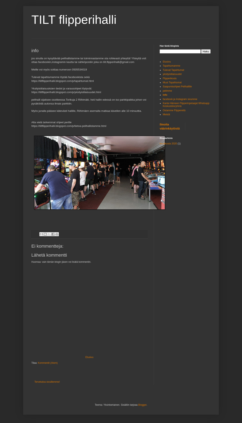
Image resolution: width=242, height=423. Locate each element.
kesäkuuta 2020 (168, 143)
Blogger (142, 404)
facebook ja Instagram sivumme (180, 99)
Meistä (166, 114)
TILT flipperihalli (74, 19)
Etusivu (89, 357)
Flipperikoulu (170, 78)
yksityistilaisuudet (172, 74)
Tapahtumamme (171, 65)
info (165, 94)
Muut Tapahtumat (172, 82)
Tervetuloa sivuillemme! (47, 381)
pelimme (167, 90)
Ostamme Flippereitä (174, 110)
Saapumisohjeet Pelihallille (177, 86)
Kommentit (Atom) (48, 362)
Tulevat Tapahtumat (173, 70)
